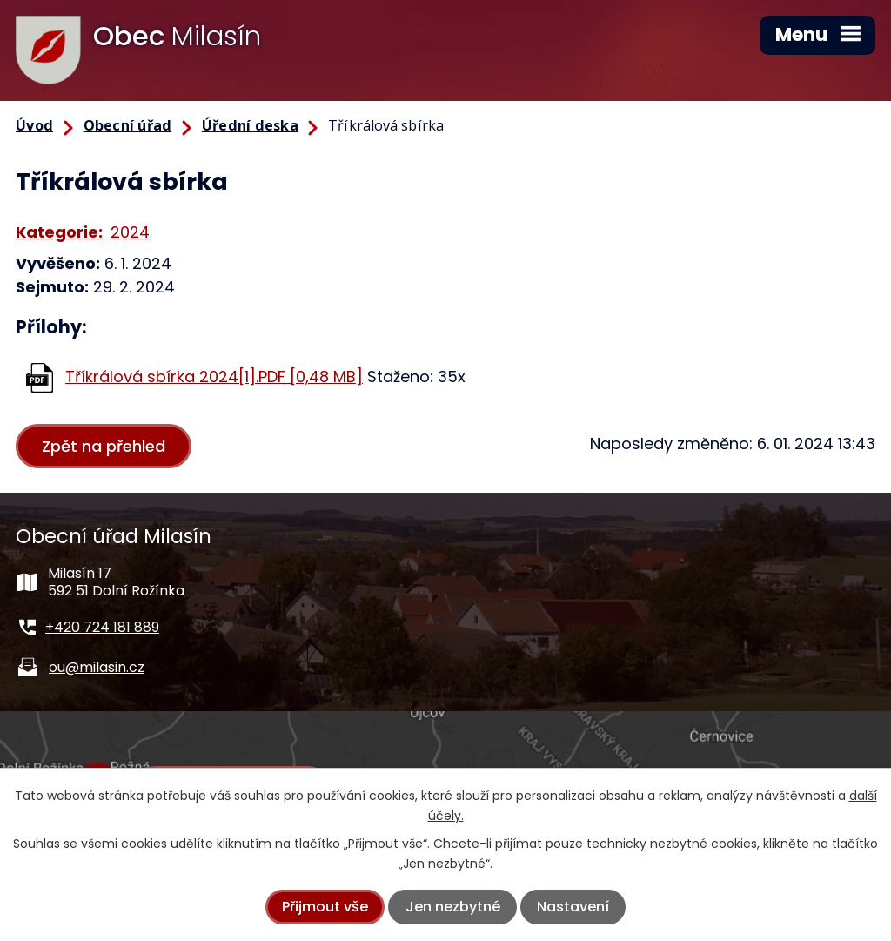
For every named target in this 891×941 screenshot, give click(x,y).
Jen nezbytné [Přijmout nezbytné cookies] (452, 907)
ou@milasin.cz (96, 667)
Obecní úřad (128, 125)
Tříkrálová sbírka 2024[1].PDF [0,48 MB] (214, 376)
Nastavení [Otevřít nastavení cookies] (573, 907)
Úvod (34, 125)
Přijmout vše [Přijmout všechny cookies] (325, 907)
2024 (130, 232)
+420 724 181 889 (102, 627)
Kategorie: (59, 232)
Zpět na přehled (103, 446)
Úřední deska (250, 125)
